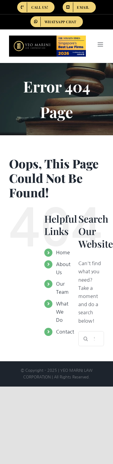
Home (63, 252)
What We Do (62, 311)
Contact (65, 331)
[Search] (85, 338)
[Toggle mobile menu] (101, 44)
